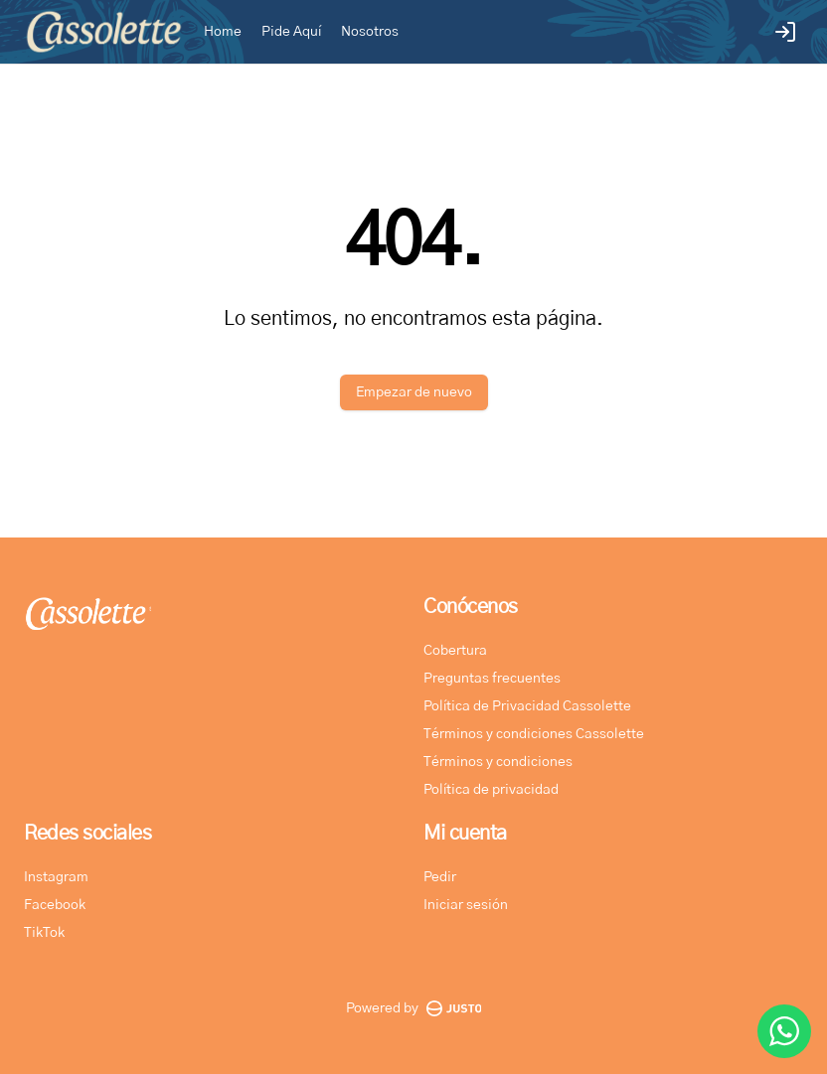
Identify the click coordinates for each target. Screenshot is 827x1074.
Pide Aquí (291, 32)
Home (223, 32)
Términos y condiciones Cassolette (533, 734)
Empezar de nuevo (414, 392)
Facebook (54, 905)
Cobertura (455, 651)
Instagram (56, 877)
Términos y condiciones (498, 762)
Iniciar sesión (465, 905)
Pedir (439, 877)
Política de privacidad (491, 790)
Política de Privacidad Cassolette (527, 706)
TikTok (44, 933)
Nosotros (370, 32)
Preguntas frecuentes (492, 679)
